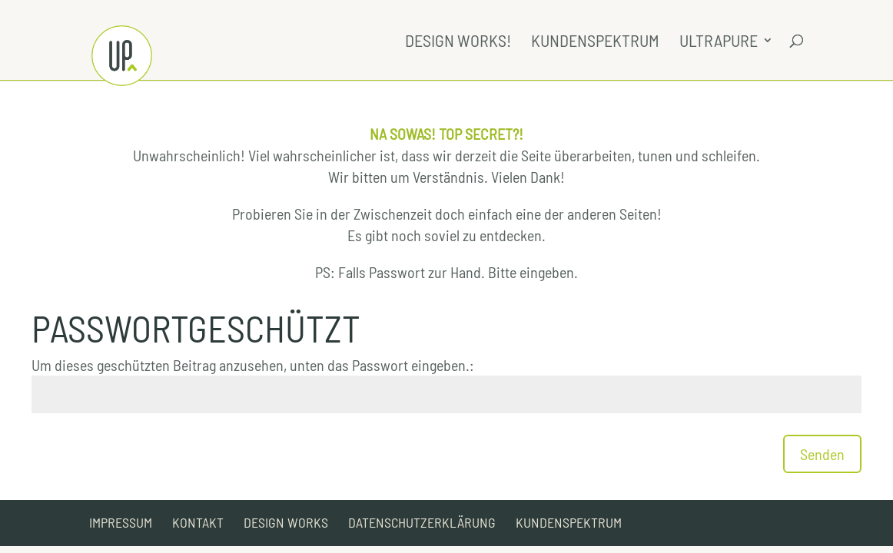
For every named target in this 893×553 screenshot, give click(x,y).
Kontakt (198, 522)
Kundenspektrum (595, 42)
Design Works (286, 522)
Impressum (120, 522)
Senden (822, 454)
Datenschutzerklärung (422, 522)
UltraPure (718, 42)
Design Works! (458, 42)
